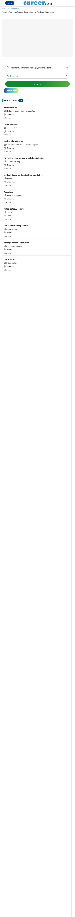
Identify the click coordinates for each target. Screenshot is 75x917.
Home (4, 9)
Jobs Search (14, 9)
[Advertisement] (37, 38)
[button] (37, 76)
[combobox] (37, 67)
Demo (10, 3)
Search (37, 84)
